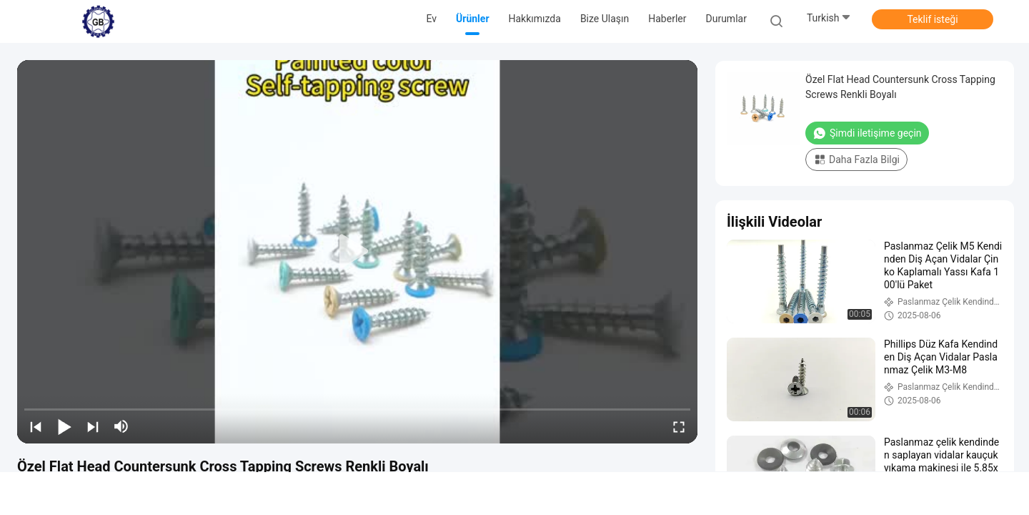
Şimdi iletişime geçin (867, 133)
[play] (357, 252)
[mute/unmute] (121, 426)
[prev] (35, 426)
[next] (93, 426)
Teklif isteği (932, 19)
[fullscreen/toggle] (679, 426)
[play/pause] (64, 426)
